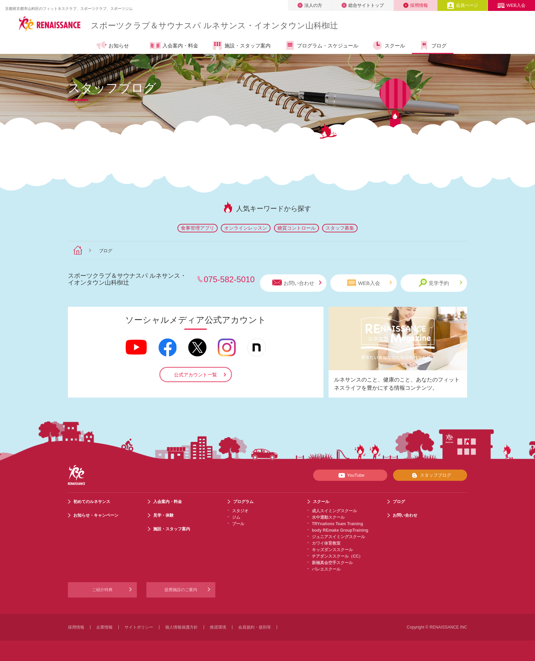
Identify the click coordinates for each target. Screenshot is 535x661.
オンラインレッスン (245, 228)
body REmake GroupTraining (340, 530)
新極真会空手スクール (332, 562)
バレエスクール (326, 569)
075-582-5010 (229, 279)
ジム (236, 517)
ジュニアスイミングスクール (338, 536)
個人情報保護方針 (181, 627)
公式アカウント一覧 (195, 374)
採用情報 (415, 5)
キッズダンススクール (332, 549)
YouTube (350, 475)
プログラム (243, 501)
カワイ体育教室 (326, 543)
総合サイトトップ (363, 5)
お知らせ (112, 45)
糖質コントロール (296, 228)
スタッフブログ (430, 475)
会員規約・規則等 (254, 627)
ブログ (433, 45)
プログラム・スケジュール (321, 45)
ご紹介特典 (102, 589)
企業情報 (104, 627)
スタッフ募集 (340, 228)
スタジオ (240, 510)
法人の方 (310, 5)
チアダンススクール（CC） (337, 556)
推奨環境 (218, 627)
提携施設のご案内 (180, 589)
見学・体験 (163, 515)
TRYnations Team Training (337, 523)
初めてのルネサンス (91, 501)
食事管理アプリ (197, 228)
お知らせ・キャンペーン (95, 515)
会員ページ (462, 5)
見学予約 (440, 282)
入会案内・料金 (174, 46)
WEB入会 (511, 5)
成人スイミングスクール (334, 510)
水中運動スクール (328, 517)
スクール (388, 45)
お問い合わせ (296, 282)
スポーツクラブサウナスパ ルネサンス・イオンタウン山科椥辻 (214, 25)
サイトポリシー (139, 627)
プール (238, 523)
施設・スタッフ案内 (241, 45)
